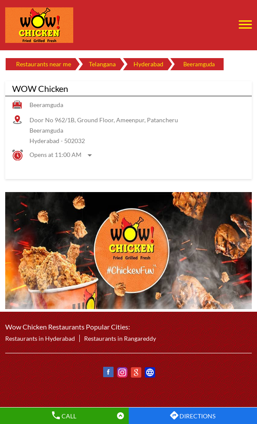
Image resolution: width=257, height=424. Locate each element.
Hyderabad (148, 64)
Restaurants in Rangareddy (120, 338)
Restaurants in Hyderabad (40, 338)
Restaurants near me (43, 64)
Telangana (102, 64)
